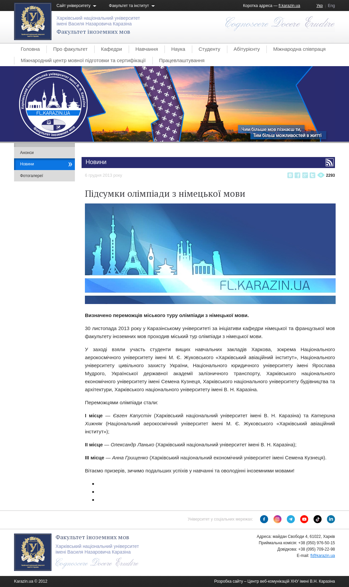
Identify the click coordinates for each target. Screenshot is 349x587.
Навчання (146, 49)
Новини (27, 164)
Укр (320, 5)
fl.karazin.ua (289, 5)
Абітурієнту (247, 49)
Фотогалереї (31, 175)
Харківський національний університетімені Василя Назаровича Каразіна (98, 20)
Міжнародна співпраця (299, 49)
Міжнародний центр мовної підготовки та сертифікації (83, 60)
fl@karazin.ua (322, 555)
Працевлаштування (182, 60)
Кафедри (111, 49)
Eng (331, 5)
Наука (178, 49)
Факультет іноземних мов (93, 31)
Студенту (209, 49)
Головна (30, 49)
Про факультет (70, 49)
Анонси (27, 152)
